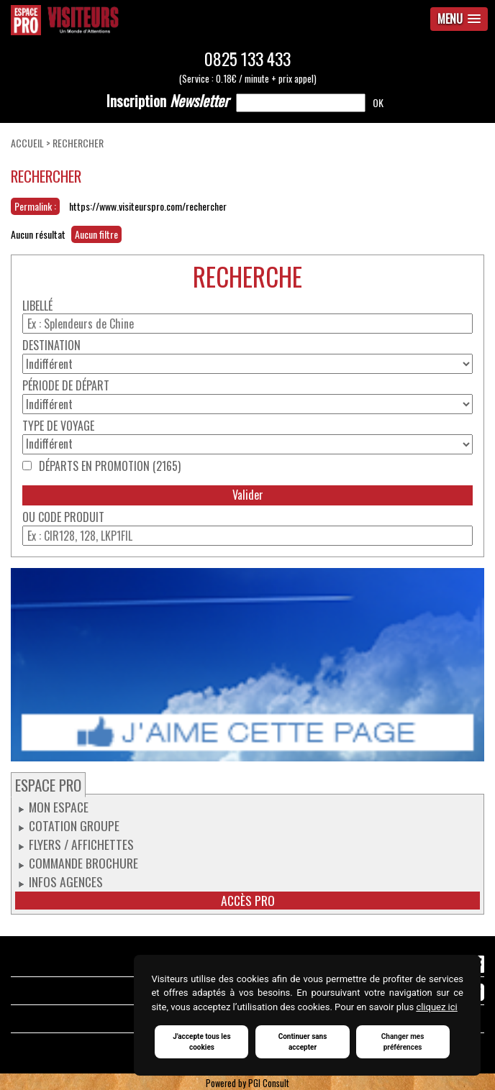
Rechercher (78, 142)
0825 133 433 (247, 58)
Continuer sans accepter (302, 1041)
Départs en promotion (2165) (110, 466)
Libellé (37, 306)
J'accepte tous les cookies (201, 1041)
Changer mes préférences (402, 1041)
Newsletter (167, 100)
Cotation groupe (74, 825)
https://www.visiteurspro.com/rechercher (148, 206)
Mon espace (58, 806)
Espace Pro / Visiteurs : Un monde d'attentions (165, 20)
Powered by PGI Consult (247, 1083)
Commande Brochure (83, 862)
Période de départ (65, 385)
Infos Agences (66, 881)
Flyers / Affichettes (81, 844)
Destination (51, 345)
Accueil (27, 142)
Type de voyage (58, 426)
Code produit (71, 517)
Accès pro (248, 901)
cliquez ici (436, 1007)
